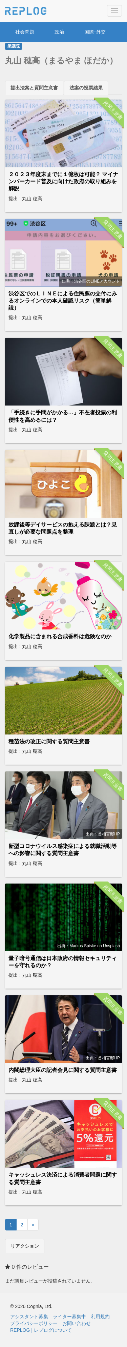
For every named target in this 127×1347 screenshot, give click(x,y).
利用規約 (100, 1316)
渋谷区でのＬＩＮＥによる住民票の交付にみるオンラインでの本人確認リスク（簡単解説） (62, 301)
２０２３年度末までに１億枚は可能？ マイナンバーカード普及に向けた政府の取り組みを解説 (63, 181)
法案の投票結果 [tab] (86, 87)
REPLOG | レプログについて (41, 1330)
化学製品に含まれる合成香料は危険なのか (59, 636)
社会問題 (24, 32)
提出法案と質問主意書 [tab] (34, 87)
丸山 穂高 (32, 198)
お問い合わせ (76, 1323)
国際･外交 (95, 32)
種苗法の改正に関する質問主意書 (49, 741)
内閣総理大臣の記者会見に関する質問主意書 (62, 1070)
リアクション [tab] (24, 1246)
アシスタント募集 (29, 1316)
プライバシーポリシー (34, 1323)
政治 (59, 32)
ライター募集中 (69, 1316)
